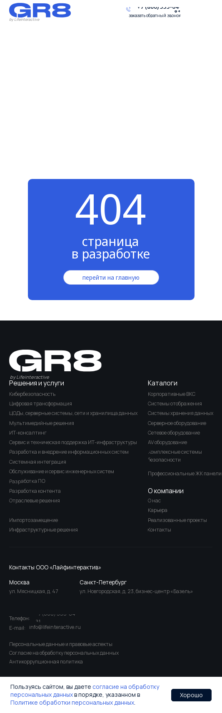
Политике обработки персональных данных (72, 702)
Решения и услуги (36, 383)
